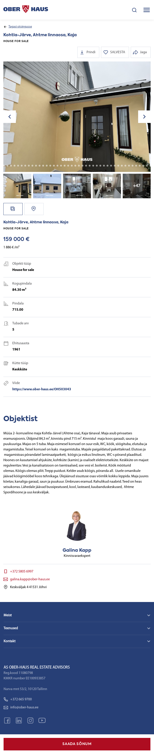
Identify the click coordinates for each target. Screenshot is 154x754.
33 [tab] (100, 166)
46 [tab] (147, 166)
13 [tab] (29, 166)
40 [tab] (125, 166)
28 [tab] (82, 166)
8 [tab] (11, 166)
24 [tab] (68, 166)
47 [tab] (150, 166)
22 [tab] (61, 166)
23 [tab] (64, 166)
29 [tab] (86, 166)
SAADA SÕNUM (76, 744)
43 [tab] (136, 166)
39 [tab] (122, 166)
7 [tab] (7, 166)
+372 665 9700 (18, 699)
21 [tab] (57, 166)
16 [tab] (39, 166)
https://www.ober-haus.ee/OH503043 (41, 389)
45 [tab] (143, 166)
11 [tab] (22, 166)
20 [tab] (54, 166)
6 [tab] (4, 166)
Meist (8, 615)
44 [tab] (140, 166)
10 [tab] (18, 166)
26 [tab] (75, 166)
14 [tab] (32, 166)
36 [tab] (111, 166)
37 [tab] (115, 166)
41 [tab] (129, 166)
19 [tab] (50, 166)
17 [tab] (43, 166)
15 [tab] (36, 166)
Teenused (11, 628)
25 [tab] (72, 166)
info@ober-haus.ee (21, 707)
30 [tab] (90, 166)
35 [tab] (107, 166)
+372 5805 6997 (21, 571)
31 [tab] (93, 166)
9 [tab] (14, 166)
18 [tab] (47, 166)
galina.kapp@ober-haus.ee (30, 579)
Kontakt (9, 641)
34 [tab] (104, 166)
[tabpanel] (77, 116)
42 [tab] (132, 166)
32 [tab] (97, 166)
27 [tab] (79, 166)
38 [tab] (118, 166)
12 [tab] (25, 166)
